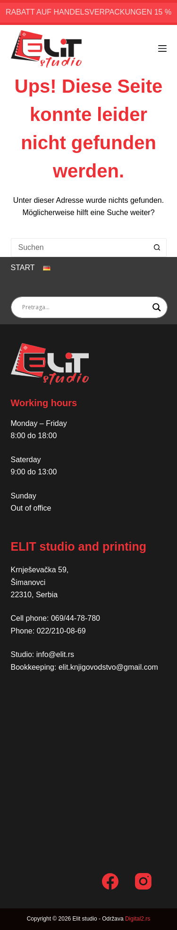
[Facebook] (110, 881)
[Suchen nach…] (79, 247)
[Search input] (85, 307)
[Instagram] (143, 881)
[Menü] (162, 48)
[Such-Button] (157, 247)
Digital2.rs (137, 918)
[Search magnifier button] (156, 307)
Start (23, 268)
